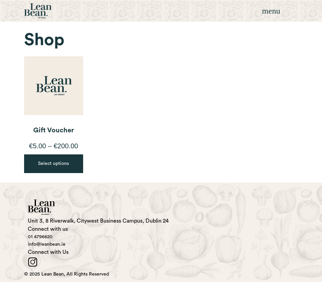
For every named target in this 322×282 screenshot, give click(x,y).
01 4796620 (40, 236)
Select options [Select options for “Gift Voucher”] (53, 163)
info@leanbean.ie (46, 244)
